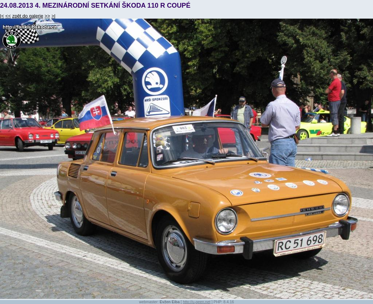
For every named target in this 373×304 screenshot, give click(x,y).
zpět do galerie (27, 16)
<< (8, 16)
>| (53, 16)
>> (47, 16)
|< (2, 16)
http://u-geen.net (197, 302)
